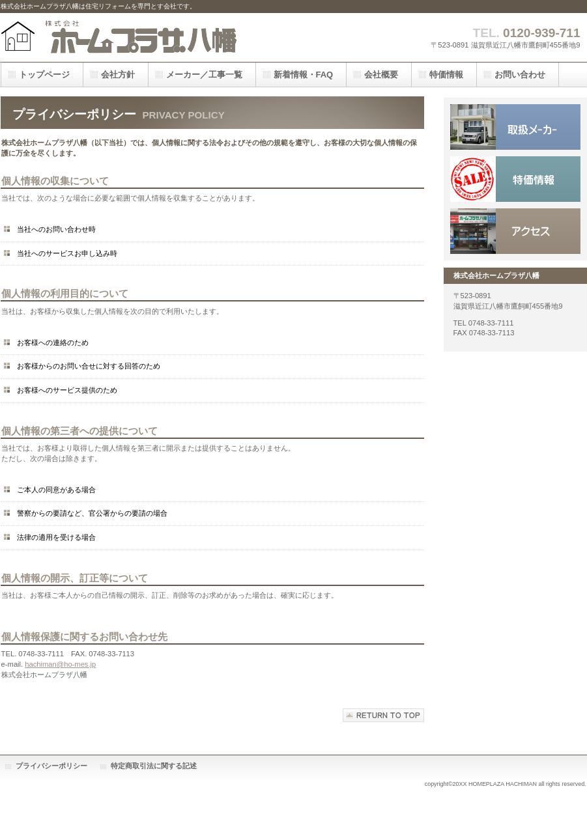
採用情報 (515, 179)
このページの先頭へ (383, 715)
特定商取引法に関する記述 (154, 766)
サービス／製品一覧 (515, 127)
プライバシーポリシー (51, 766)
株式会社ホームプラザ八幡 (131, 37)
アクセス (515, 231)
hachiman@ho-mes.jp (60, 664)
